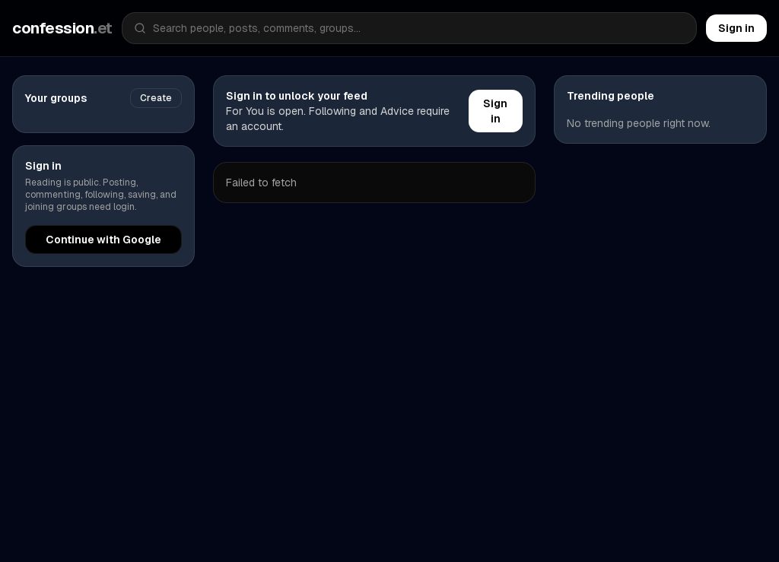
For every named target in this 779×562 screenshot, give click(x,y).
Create (156, 98)
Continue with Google (103, 239)
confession (62, 28)
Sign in (736, 28)
